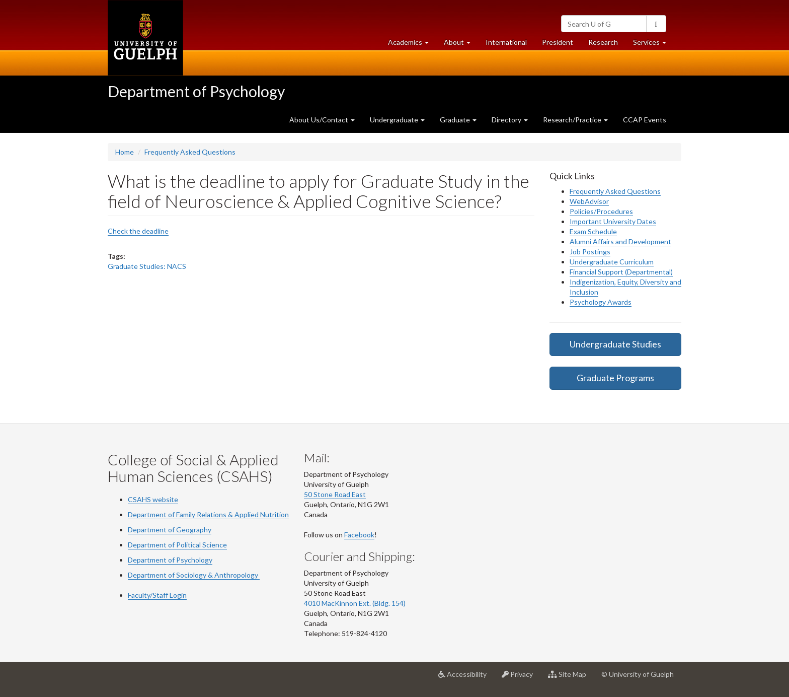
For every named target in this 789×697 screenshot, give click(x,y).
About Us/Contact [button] (322, 119)
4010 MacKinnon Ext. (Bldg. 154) (355, 603)
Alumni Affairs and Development (620, 241)
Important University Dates (613, 221)
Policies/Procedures (601, 211)
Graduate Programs (615, 377)
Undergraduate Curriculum (612, 261)
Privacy (521, 678)
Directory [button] (510, 119)
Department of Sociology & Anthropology (194, 575)
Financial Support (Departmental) (621, 271)
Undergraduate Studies (615, 344)
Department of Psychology (196, 91)
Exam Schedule (593, 231)
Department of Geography (169, 529)
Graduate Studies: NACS (147, 266)
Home (124, 152)
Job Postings (590, 251)
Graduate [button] (458, 119)
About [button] (461, 44)
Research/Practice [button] (575, 119)
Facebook (359, 534)
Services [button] (653, 44)
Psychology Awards (601, 302)
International (506, 42)
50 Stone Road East (335, 494)
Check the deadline (138, 231)
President (557, 42)
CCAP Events (644, 119)
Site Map (571, 678)
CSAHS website (153, 499)
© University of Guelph (637, 674)
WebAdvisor (589, 201)
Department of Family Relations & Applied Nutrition (208, 514)
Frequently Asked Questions (189, 152)
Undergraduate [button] (397, 119)
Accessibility (466, 678)
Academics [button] (412, 44)
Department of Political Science (177, 544)
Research (606, 44)
